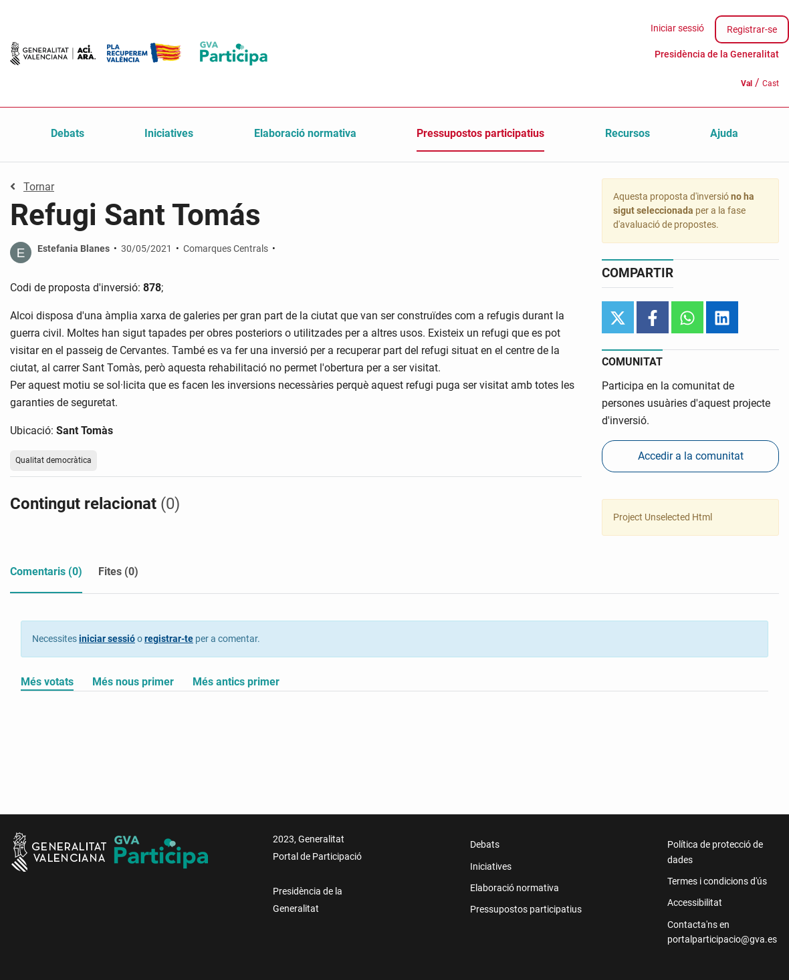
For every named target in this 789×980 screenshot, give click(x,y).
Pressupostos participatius (480, 133)
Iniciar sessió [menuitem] (677, 28)
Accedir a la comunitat (691, 456)
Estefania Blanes (73, 248)
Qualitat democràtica (53, 460)
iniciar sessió (107, 638)
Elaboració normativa (305, 133)
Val (746, 83)
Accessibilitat (694, 902)
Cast (770, 83)
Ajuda (724, 133)
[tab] (46, 574)
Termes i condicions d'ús (717, 881)
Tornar (32, 186)
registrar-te (168, 638)
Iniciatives (168, 133)
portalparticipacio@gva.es (722, 939)
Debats (67, 133)
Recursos (627, 133)
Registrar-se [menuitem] (752, 29)
